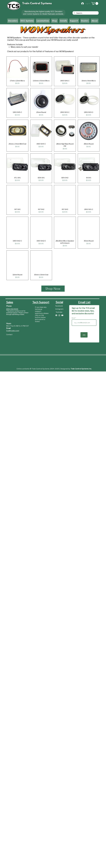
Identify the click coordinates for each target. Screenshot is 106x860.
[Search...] (85, 13)
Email (73, 318)
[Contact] (13, 335)
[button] (94, 3)
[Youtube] (59, 312)
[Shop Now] (53, 289)
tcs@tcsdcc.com (12, 331)
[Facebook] (59, 306)
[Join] (84, 335)
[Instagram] (59, 309)
